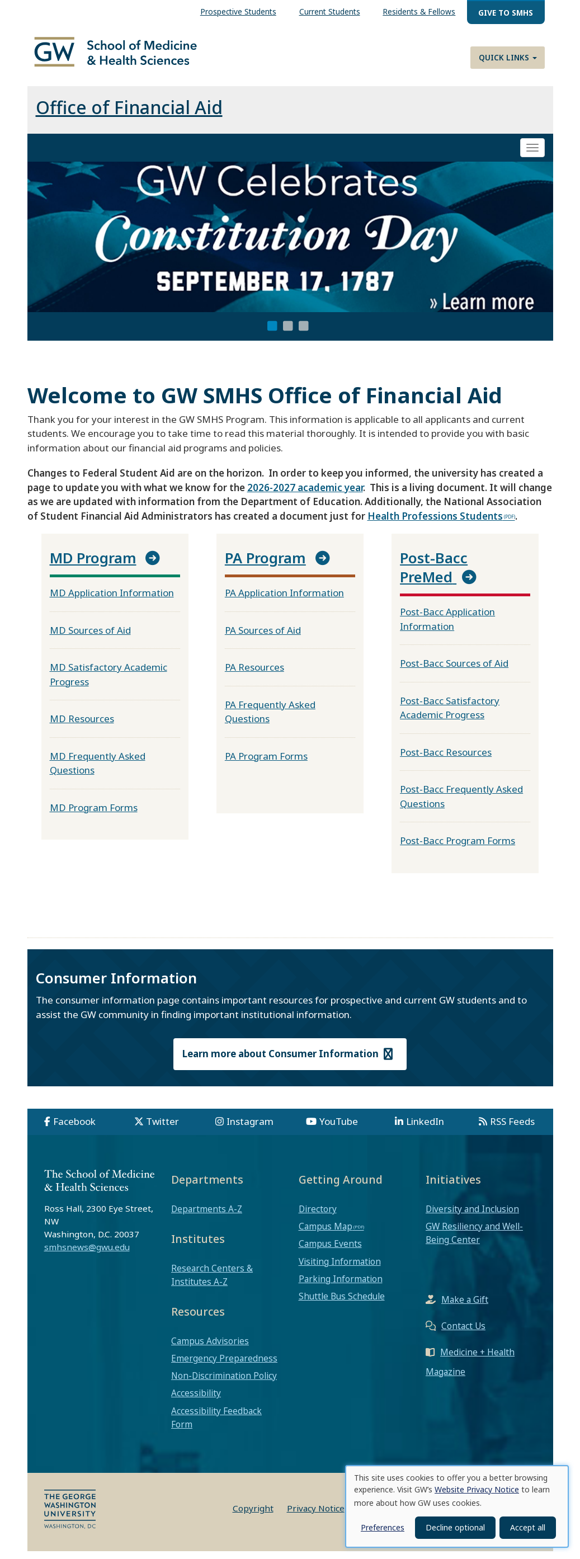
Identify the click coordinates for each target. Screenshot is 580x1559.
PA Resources (254, 674)
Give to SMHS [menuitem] (505, 12)
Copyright (253, 1516)
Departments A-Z (206, 1216)
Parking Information (341, 1286)
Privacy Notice (316, 1516)
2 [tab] (288, 334)
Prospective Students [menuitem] (238, 11)
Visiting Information (340, 1268)
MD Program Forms (94, 814)
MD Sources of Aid (90, 637)
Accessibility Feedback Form (216, 1424)
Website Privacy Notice (477, 1489)
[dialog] (457, 1506)
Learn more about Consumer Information (290, 1061)
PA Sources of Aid (263, 637)
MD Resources (82, 726)
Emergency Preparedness (224, 1366)
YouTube (338, 1129)
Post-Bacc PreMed (434, 575)
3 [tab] (303, 334)
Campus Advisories (210, 1348)
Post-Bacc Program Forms (457, 848)
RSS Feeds (512, 1129)
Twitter (162, 1129)
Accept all (527, 1527)
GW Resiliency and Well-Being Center (474, 1240)
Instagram (250, 1129)
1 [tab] (272, 334)
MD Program (93, 565)
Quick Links (508, 57)
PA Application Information (284, 600)
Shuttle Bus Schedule (342, 1304)
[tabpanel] (290, 244)
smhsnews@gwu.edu (87, 1254)
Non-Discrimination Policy (224, 1383)
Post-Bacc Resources (446, 759)
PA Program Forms (266, 763)
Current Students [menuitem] (329, 11)
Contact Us (463, 1333)
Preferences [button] (382, 1527)
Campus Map (325, 1234)
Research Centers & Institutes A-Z (212, 1282)
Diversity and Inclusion (472, 1216)
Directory (318, 1216)
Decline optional (455, 1527)
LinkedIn (425, 1129)
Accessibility (196, 1400)
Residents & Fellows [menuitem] (419, 11)
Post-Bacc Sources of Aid (454, 671)
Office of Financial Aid (129, 115)
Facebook (74, 1129)
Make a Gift (464, 1306)
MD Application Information (112, 600)
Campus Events (330, 1251)
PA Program (265, 565)
